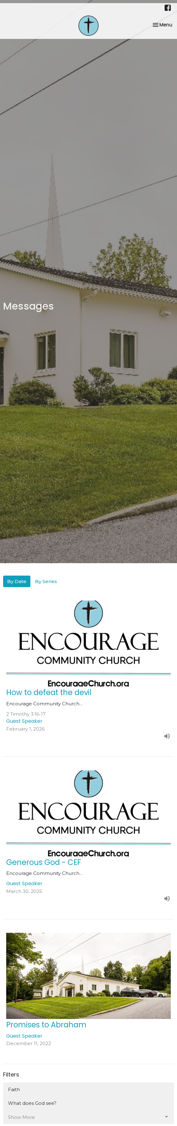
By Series (46, 581)
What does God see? (32, 1103)
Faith (14, 1089)
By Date (16, 581)
